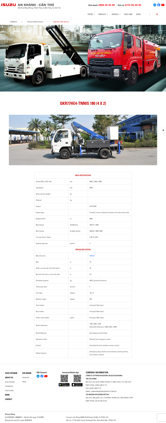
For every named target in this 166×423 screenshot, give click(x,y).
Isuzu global (9, 390)
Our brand (26, 373)
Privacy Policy (10, 414)
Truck (24, 382)
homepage (13, 22)
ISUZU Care (128, 14)
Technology (9, 386)
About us (9, 377)
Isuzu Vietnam (11, 373)
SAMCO (92, 256)
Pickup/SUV (25, 377)
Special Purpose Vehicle (35, 22)
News (138, 14)
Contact (8, 399)
